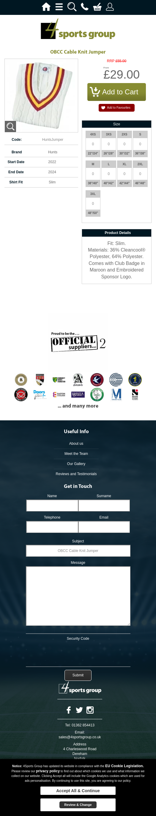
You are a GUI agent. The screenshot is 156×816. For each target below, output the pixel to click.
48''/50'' (93, 213)
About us (76, 443)
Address (79, 744)
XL (125, 164)
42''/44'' (124, 183)
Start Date (16, 162)
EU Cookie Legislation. (124, 766)
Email (104, 517)
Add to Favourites (118, 107)
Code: (17, 140)
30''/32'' (124, 153)
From (106, 67)
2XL (140, 164)
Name (52, 496)
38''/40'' (93, 183)
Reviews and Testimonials (76, 474)
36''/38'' (140, 153)
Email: (80, 732)
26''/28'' (109, 153)
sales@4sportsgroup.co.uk (80, 737)
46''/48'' (140, 183)
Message (78, 563)
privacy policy (48, 771)
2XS (124, 134)
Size (116, 124)
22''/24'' (93, 153)
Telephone (52, 517)
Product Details (118, 233)
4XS (93, 134)
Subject (78, 541)
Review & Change (78, 804)
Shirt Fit (16, 182)
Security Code (78, 638)
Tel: (68, 725)
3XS (109, 134)
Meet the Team (76, 454)
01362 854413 (83, 725)
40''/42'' (109, 183)
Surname (104, 496)
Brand (17, 152)
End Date (16, 172)
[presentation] (78, 652)
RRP (110, 61)
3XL (93, 194)
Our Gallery (76, 464)
